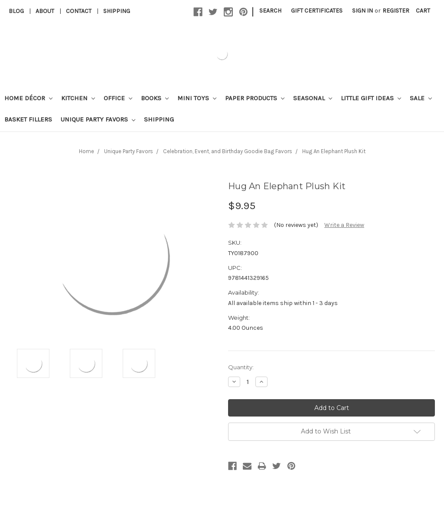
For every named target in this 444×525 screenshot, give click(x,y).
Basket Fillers (28, 119)
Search (270, 10)
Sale (421, 98)
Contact (78, 11)
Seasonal (312, 98)
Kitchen (78, 98)
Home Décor (28, 98)
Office (118, 98)
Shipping (116, 11)
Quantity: (241, 367)
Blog (16, 11)
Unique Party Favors (98, 119)
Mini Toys (196, 98)
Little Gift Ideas (371, 98)
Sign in (362, 10)
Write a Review (344, 225)
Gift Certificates (317, 10)
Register (395, 10)
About (45, 11)
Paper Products (254, 98)
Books (155, 98)
